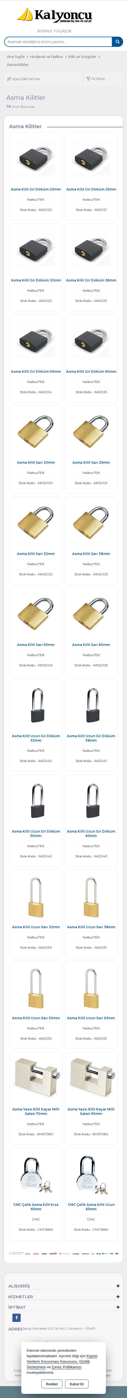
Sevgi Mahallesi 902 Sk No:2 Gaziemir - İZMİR (59, 1328)
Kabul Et (77, 1384)
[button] (95, 79)
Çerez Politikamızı (67, 1367)
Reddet (52, 1384)
